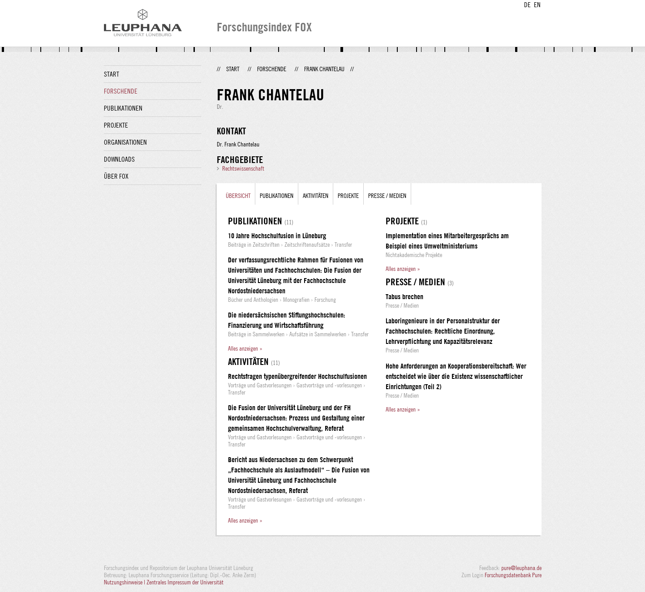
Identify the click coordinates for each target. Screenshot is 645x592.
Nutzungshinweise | (125, 582)
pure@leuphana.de (521, 567)
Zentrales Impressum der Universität (185, 582)
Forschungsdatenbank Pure (513, 575)
